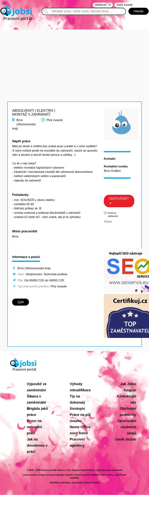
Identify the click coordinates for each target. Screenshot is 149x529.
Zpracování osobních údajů (127, 427)
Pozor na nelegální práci (34, 427)
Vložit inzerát (124, 4)
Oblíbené (103, 5)
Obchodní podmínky (60, 482)
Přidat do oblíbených (113, 214)
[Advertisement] (74, 54)
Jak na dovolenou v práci (37, 445)
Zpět (20, 302)
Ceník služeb (125, 439)
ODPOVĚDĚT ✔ (119, 201)
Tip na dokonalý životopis (77, 402)
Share (108, 221)
